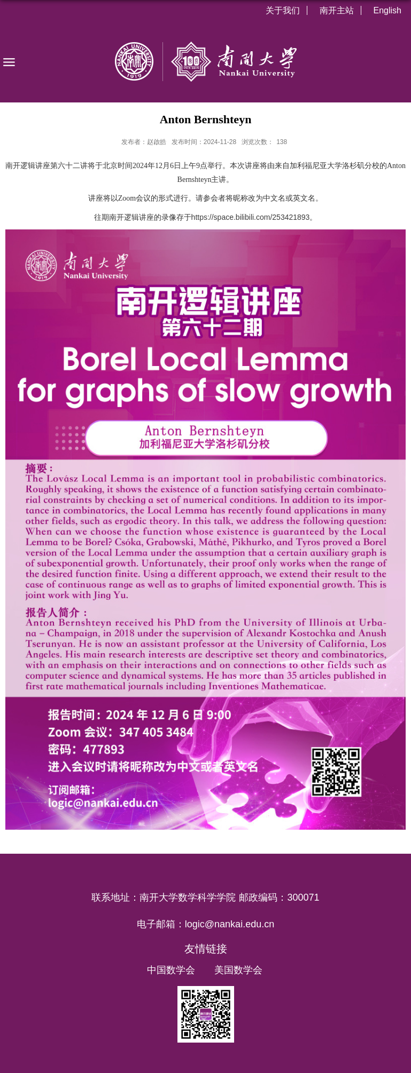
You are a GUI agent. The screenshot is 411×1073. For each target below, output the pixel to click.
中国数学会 (171, 970)
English (387, 10)
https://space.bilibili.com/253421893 (250, 217)
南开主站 (337, 10)
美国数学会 (238, 970)
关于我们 (283, 10)
